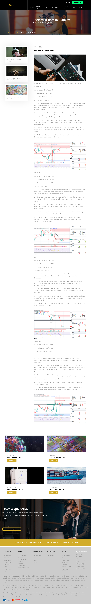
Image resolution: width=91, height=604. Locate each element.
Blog (63, 558)
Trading (49, 7)
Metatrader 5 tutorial (22, 561)
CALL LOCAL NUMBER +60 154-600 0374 (25, 544)
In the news (65, 560)
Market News (66, 556)
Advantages (7, 560)
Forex (34, 558)
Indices (35, 560)
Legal (5, 567)
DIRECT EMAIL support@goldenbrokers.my (64, 544)
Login (77, 2)
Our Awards (7, 556)
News (58, 7)
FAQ (5, 571)
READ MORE (12, 461)
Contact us (66, 7)
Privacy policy (8, 569)
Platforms (21, 558)
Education (77, 7)
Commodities (37, 556)
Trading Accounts (23, 568)
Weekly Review (66, 567)
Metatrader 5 (51, 556)
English (67, 2)
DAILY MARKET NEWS (14, 60)
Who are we (7, 558)
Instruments (22, 556)
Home (32, 7)
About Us (40, 7)
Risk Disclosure (21, 597)
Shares (35, 563)
